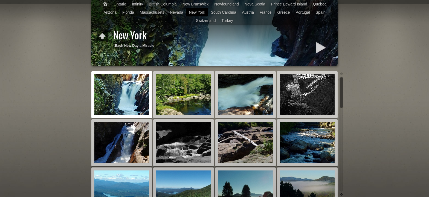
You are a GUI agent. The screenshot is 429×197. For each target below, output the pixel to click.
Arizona (110, 12)
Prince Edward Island (289, 4)
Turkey (227, 20)
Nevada (176, 12)
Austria (248, 12)
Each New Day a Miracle (134, 46)
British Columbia (163, 4)
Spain (321, 12)
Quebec (319, 4)
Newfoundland (226, 4)
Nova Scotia (255, 4)
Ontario (120, 4)
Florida (128, 12)
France (266, 12)
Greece (283, 12)
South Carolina (223, 12)
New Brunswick (195, 4)
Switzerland (206, 20)
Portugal (302, 12)
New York (197, 12)
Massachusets (152, 12)
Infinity (137, 4)
